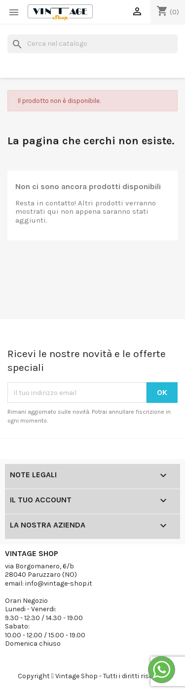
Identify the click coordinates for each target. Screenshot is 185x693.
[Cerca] (92, 43)
